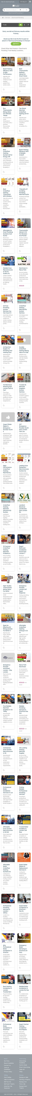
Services (7, 17)
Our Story (6, 1061)
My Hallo (23, 2)
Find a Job (22, 1084)
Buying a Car (23, 1082)
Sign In (16, 43)
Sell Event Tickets (9, 1084)
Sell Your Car (7, 1082)
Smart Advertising (24, 1067)
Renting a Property (24, 1079)
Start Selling (7, 1077)
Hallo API (22, 1069)
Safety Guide (23, 1065)
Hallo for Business (9, 1079)
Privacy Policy (8, 1071)
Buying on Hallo (23, 1077)
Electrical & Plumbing (16, 13)
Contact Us (7, 1065)
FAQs (20, 1071)
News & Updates (9, 1063)
